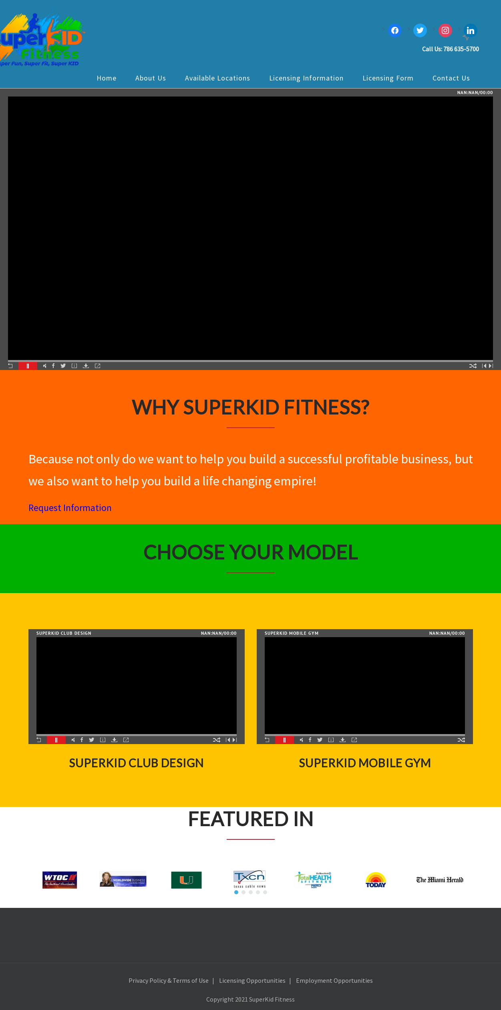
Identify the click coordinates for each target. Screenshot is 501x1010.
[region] (250, 880)
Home (107, 77)
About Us (150, 77)
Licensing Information (306, 77)
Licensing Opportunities (252, 980)
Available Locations (217, 77)
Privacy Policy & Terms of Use (169, 980)
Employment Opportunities (334, 980)
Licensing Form (388, 77)
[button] (236, 892)
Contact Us (451, 77)
